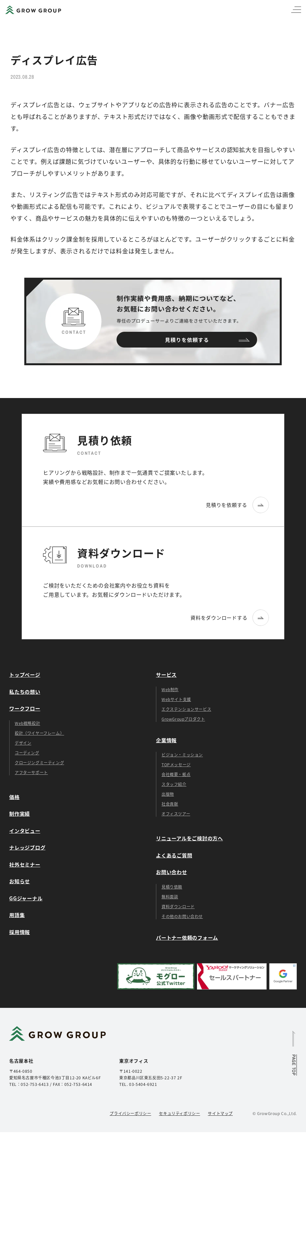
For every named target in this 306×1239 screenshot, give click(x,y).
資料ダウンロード (178, 906)
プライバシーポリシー (130, 1113)
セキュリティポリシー (179, 1113)
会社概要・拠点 (176, 774)
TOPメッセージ (176, 764)
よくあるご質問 (174, 855)
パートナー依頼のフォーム (187, 937)
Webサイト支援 (176, 699)
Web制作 (170, 689)
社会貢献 (170, 804)
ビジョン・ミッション (182, 754)
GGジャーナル (25, 898)
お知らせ (19, 881)
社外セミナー (24, 864)
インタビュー (24, 830)
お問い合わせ (171, 871)
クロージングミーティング (39, 762)
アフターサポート (31, 772)
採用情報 (19, 931)
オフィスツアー (176, 813)
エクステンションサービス (186, 709)
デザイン (23, 743)
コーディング (27, 752)
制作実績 (19, 813)
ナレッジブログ (27, 847)
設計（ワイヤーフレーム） (39, 733)
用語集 (17, 914)
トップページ (24, 674)
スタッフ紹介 (174, 784)
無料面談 (170, 896)
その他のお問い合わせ (182, 916)
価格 (14, 796)
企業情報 (166, 740)
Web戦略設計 (27, 723)
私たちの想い (24, 691)
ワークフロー (24, 708)
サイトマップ (220, 1113)
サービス (166, 674)
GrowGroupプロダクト (183, 719)
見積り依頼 (172, 886)
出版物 (168, 794)
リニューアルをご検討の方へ (189, 838)
